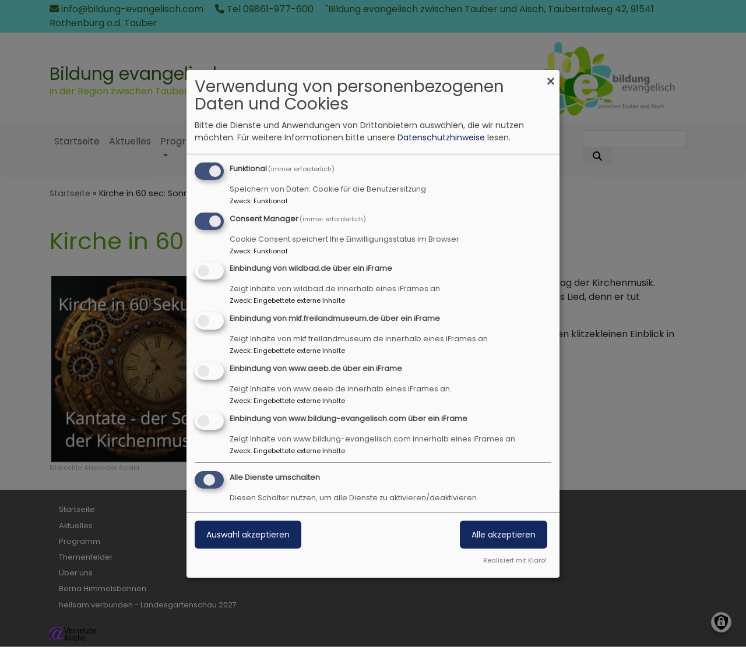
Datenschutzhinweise (441, 137)
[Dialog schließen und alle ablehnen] (551, 77)
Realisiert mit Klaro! (515, 560)
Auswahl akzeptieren (248, 534)
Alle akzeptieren (503, 534)
